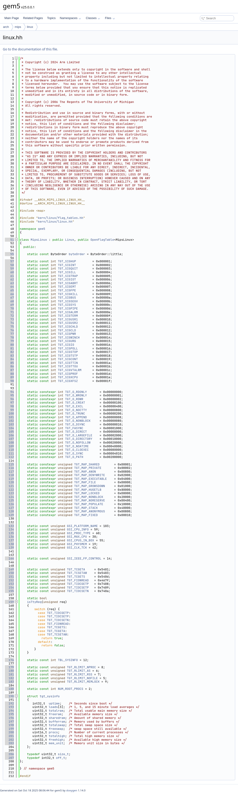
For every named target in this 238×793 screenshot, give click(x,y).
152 (9, 580)
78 (9, 337)
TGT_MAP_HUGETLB (87, 490)
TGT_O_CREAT (75, 403)
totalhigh (57, 736)
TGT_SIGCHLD (68, 327)
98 (9, 406)
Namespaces (70, 18)
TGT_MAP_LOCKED (86, 493)
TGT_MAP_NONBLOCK (88, 497)
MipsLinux (39, 240)
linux (30, 27)
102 (9, 421)
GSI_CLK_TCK (77, 548)
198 (9, 725)
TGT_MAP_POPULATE (88, 504)
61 (9, 276)
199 (9, 729)
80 (9, 345)
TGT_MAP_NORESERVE (89, 500)
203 (9, 743)
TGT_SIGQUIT (68, 268)
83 (9, 356)
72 (9, 316)
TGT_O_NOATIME (77, 446)
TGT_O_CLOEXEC (77, 450)
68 (9, 301)
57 (9, 261)
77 (9, 334)
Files (110, 18)
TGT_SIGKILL (68, 294)
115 (9, 464)
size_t (63, 754)
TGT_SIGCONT (68, 359)
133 (9, 526)
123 (9, 493)
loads (53, 707)
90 (9, 381)
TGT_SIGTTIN (68, 363)
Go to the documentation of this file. (30, 49)
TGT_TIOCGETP (78, 584)
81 (9, 348)
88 (9, 374)
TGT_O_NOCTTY (76, 410)
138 (9, 544)
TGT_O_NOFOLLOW (77, 442)
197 (9, 722)
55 (9, 254)
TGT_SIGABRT (68, 283)
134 (9, 529)
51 (9, 240)
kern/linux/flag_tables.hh (60, 218)
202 (9, 740)
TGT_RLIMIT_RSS (79, 674)
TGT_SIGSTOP (68, 352)
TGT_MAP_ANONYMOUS (89, 511)
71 (9, 312)
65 (9, 290)
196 (9, 718)
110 (9, 450)
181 (9, 674)
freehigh (56, 740)
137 (9, 540)
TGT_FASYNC (74, 428)
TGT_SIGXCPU (68, 377)
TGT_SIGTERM (68, 316)
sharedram (57, 718)
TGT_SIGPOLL (68, 348)
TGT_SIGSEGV (68, 301)
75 (9, 327)
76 (9, 330)
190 (9, 696)
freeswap (56, 729)
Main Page (11, 18)
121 (9, 486)
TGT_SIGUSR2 (68, 323)
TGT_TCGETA (76, 569)
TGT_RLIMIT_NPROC (81, 667)
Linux (69, 240)
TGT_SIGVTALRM (69, 370)
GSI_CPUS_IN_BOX (80, 540)
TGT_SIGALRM (68, 312)
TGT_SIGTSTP (68, 356)
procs (53, 732)
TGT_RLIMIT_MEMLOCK (83, 682)
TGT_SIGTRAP (68, 276)
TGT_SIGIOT (67, 279)
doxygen (71, 790)
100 (9, 413)
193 (9, 707)
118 (9, 475)
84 (9, 359)
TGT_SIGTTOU (68, 366)
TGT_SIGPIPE (68, 308)
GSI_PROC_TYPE (78, 533)
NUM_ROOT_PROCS (70, 689)
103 (9, 424)
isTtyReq (34, 602)
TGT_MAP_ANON (85, 472)
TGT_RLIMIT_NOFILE (82, 678)
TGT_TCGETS (76, 577)
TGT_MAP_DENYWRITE (89, 475)
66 (9, 294)
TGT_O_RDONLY (76, 392)
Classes (93, 18)
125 (9, 500)
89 (9, 377)
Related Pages (33, 18)
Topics (51, 18)
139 (9, 548)
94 (9, 392)
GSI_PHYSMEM (77, 544)
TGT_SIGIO (66, 345)
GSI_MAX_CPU (77, 537)
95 (9, 395)
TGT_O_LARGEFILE (78, 435)
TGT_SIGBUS (67, 297)
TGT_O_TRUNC (75, 413)
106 (9, 435)
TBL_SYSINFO (68, 660)
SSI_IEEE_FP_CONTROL (84, 558)
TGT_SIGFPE (67, 290)
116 (9, 468)
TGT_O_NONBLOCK (77, 421)
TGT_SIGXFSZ (68, 381)
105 (9, 432)
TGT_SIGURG (67, 341)
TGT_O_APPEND (76, 417)
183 (9, 682)
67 (9, 297)
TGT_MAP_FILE (85, 482)
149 (9, 569)
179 (9, 667)
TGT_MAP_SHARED (86, 464)
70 (9, 308)
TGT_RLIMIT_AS (78, 671)
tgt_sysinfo (50, 696)
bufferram (57, 722)
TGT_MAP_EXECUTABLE (90, 479)
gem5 (41, 229)
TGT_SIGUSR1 (68, 319)
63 (9, 283)
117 (9, 472)
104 (9, 428)
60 (9, 272)
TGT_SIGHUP (67, 261)
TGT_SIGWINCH (69, 337)
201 (9, 736)
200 (9, 732)
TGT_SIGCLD (67, 330)
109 (9, 446)
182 (9, 678)
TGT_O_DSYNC (75, 424)
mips (18, 27)
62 (9, 279)
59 (9, 268)
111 (9, 453)
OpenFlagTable (102, 240)
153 (9, 584)
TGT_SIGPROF (68, 374)
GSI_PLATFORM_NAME (82, 526)
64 (9, 287)
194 (9, 711)
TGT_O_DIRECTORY (78, 439)
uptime (54, 703)
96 (9, 399)
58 (9, 265)
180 (9, 671)
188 (9, 689)
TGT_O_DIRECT (76, 432)
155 (9, 591)
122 (9, 490)
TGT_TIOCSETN (78, 591)
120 (9, 482)
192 (9, 703)
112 (9, 457)
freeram (55, 714)
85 (9, 363)
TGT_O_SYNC (74, 453)
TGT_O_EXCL (74, 406)
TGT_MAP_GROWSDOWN (89, 486)
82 (9, 352)
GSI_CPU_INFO (78, 529)
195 (9, 714)
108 (9, 442)
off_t (60, 758)
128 (9, 511)
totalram (56, 711)
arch (6, 27)
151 (9, 577)
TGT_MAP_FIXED (86, 515)
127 (9, 508)
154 (9, 587)
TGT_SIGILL (67, 272)
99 (9, 410)
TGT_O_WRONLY (76, 395)
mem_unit (56, 743)
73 (9, 319)
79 (9, 341)
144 (9, 558)
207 (9, 758)
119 (9, 479)
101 (9, 417)
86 (9, 366)
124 (9, 497)
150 (9, 573)
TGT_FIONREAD (78, 580)
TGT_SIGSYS (67, 305)
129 (9, 515)
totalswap (57, 725)
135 (9, 533)
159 (9, 602)
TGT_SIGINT (67, 265)
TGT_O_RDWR (74, 399)
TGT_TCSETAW (77, 573)
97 (9, 403)
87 (9, 370)
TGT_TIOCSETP (78, 587)
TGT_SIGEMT (67, 287)
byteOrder (77, 254)
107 (9, 439)
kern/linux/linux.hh (55, 222)
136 (9, 537)
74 (9, 323)
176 (9, 660)
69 (9, 305)
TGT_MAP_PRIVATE (87, 468)
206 (9, 754)
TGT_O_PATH (74, 457)
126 (9, 504)
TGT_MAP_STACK (86, 508)
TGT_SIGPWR (67, 334)
